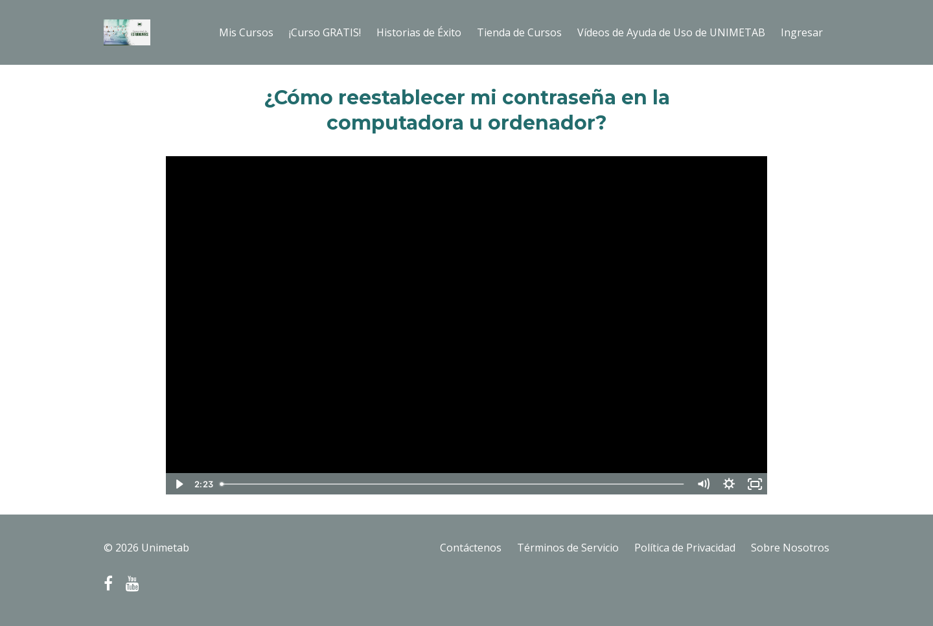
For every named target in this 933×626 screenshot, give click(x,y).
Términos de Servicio (568, 547)
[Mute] (703, 484)
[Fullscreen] (755, 484)
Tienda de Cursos (519, 32)
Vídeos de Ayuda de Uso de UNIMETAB (671, 32)
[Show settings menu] (729, 484)
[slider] (453, 484)
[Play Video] (178, 484)
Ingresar (802, 32)
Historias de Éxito (418, 32)
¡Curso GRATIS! (325, 32)
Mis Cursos (246, 32)
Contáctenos (470, 547)
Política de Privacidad (684, 547)
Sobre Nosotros (790, 547)
